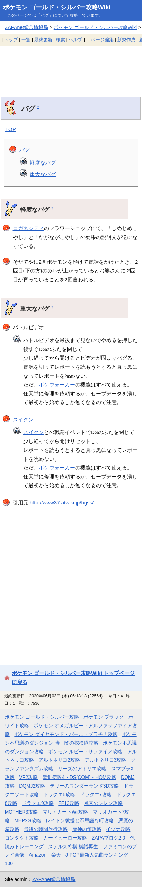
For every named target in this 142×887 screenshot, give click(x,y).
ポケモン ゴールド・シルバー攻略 (42, 717)
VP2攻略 (28, 777)
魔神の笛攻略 (86, 829)
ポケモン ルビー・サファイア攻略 (85, 751)
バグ (24, 150)
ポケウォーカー (57, 384)
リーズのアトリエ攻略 (82, 768)
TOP (10, 129)
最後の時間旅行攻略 (46, 829)
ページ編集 (102, 39)
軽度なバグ (43, 163)
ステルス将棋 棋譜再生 (73, 846)
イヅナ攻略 (118, 829)
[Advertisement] (71, 66)
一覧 (25, 39)
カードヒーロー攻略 (65, 838)
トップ (11, 39)
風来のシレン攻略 (103, 803)
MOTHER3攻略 (21, 812)
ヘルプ (75, 39)
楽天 (56, 855)
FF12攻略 (68, 803)
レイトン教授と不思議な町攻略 (80, 820)
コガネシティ (28, 228)
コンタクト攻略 (22, 838)
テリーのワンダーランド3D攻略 (84, 786)
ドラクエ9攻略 (38, 803)
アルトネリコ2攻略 (59, 760)
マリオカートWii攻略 (65, 812)
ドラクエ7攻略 (96, 794)
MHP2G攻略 (27, 820)
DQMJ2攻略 (32, 786)
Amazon (37, 855)
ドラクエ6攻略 (59, 794)
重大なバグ (43, 174)
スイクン (23, 419)
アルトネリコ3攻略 (105, 760)
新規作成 (126, 39)
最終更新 (43, 39)
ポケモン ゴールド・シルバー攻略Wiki (57, 7)
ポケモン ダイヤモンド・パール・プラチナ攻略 (65, 734)
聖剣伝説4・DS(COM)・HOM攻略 (79, 777)
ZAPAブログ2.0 (108, 838)
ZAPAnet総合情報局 (26, 27)
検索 (60, 39)
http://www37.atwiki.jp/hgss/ (62, 503)
